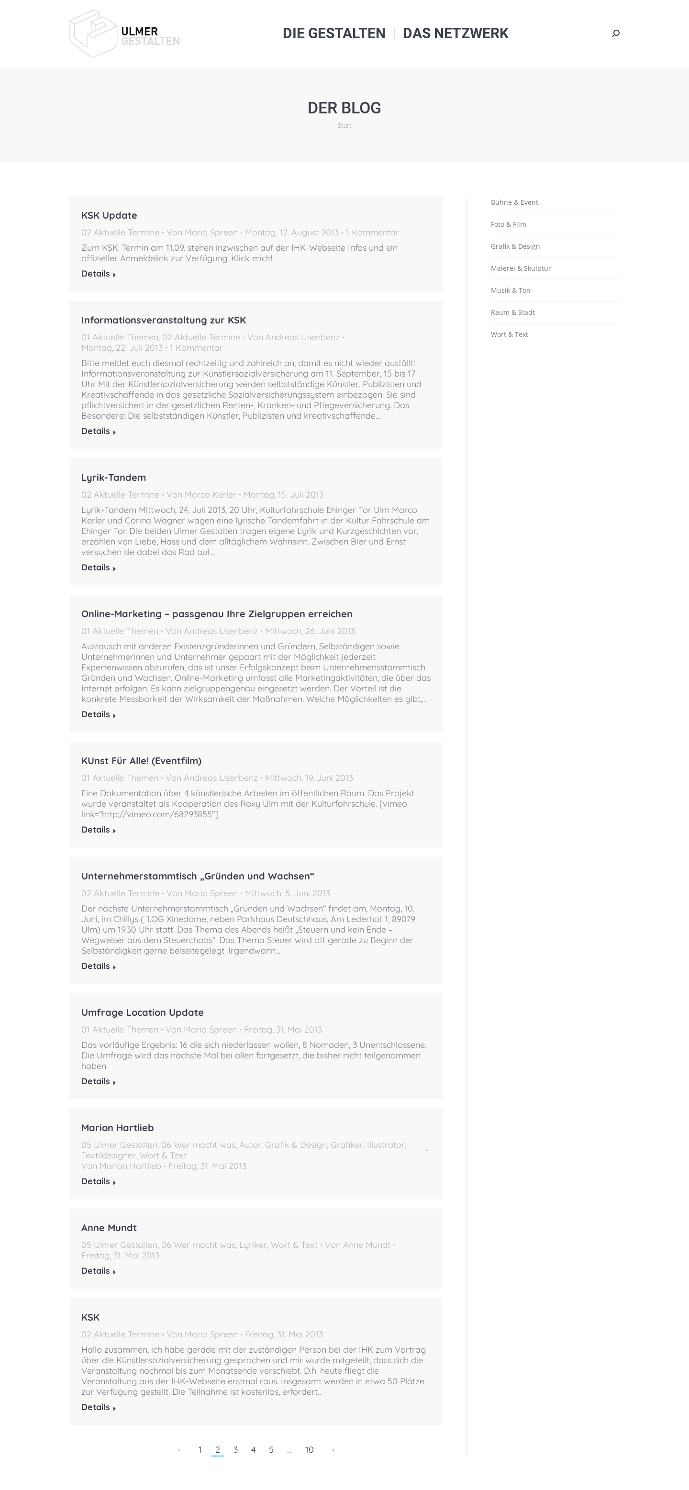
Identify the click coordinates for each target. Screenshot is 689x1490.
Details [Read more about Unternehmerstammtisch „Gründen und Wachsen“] (95, 966)
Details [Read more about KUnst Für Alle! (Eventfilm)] (95, 829)
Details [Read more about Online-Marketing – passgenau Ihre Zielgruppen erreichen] (95, 714)
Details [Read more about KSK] (95, 1407)
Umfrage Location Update (142, 1012)
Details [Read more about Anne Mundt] (95, 1271)
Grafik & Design (296, 1144)
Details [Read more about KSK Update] (95, 273)
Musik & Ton (511, 290)
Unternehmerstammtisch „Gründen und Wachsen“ (197, 876)
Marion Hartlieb (117, 1128)
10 (309, 1449)
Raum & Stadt (513, 312)
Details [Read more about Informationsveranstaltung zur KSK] (95, 431)
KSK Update (109, 215)
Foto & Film (508, 224)
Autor (250, 1144)
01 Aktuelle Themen (119, 337)
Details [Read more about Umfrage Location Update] (95, 1081)
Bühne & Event (514, 202)
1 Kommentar (372, 232)
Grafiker (347, 1144)
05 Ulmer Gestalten (119, 1144)
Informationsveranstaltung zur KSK (163, 320)
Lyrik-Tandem (113, 477)
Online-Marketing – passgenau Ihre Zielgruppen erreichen (217, 614)
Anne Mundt (109, 1228)
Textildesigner (108, 1155)
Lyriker (253, 1244)
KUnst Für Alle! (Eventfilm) (141, 761)
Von (202, 232)
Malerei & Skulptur (521, 268)
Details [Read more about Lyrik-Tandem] (95, 567)
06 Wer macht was (198, 1144)
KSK (90, 1317)
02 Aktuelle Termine (120, 232)
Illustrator (386, 1144)
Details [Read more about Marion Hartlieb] (95, 1181)
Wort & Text (163, 1155)
